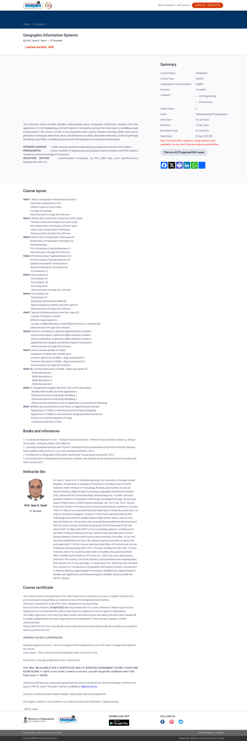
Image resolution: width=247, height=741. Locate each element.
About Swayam (166, 5)
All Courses (183, 5)
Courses (39, 24)
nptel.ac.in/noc (89, 686)
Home (26, 24)
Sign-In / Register (207, 5)
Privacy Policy (29, 733)
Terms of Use (43, 733)
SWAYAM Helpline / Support (211, 733)
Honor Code (55, 733)
